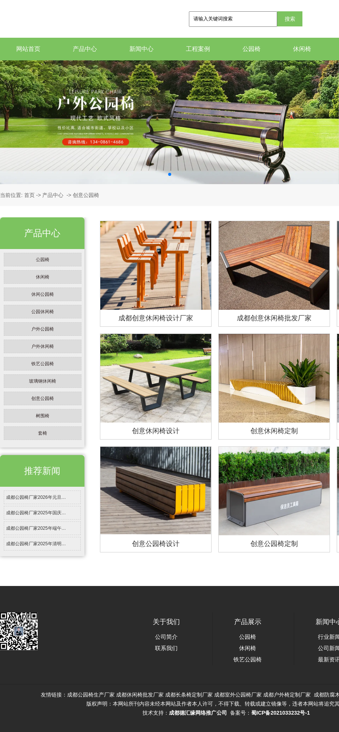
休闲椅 (302, 49)
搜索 (290, 19)
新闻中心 (141, 49)
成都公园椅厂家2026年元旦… (36, 497)
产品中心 (85, 49)
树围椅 (42, 415)
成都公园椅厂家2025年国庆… (36, 512)
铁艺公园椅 (42, 363)
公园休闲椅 (42, 311)
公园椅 (251, 49)
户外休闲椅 (42, 346)
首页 (29, 195)
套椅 (42, 433)
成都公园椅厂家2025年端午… (36, 528)
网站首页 (28, 49)
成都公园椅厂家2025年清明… (36, 543)
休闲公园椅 (42, 294)
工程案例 (198, 49)
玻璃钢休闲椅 (42, 381)
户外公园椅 (42, 329)
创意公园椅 (42, 398)
